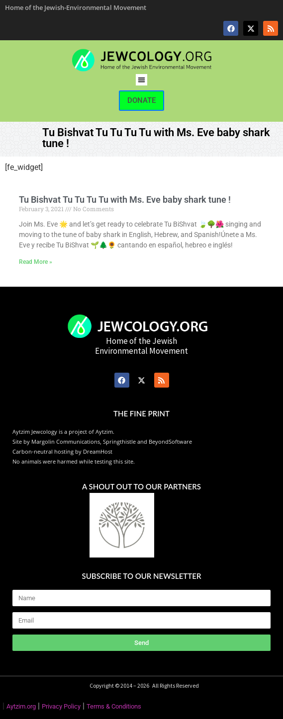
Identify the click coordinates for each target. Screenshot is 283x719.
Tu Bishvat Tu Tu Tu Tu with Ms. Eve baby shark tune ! (125, 199)
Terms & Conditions (114, 706)
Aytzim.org (21, 706)
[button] (141, 79)
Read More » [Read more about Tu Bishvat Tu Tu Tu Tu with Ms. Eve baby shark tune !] (35, 261)
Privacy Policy (61, 706)
